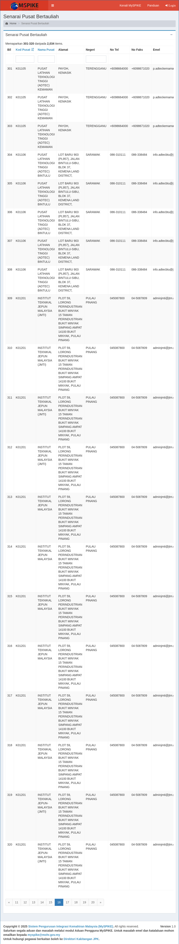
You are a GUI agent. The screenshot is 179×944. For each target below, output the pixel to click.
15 (50, 902)
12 (25, 902)
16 (59, 902)
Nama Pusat (46, 49)
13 (33, 902)
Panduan (153, 5)
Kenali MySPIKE (130, 5)
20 (93, 902)
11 (16, 902)
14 (42, 902)
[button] (52, 5)
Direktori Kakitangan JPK (81, 939)
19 (84, 902)
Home (10, 23)
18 (76, 902)
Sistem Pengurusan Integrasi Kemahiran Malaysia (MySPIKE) (70, 926)
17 (67, 902)
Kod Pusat (23, 49)
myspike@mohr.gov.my (44, 934)
